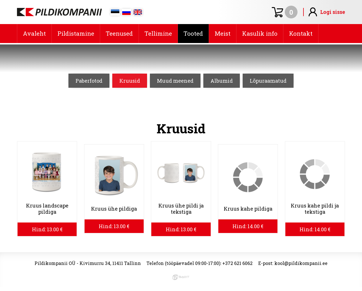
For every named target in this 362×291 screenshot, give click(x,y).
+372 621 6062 (237, 263)
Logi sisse (332, 11)
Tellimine (158, 33)
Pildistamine (75, 33)
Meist (222, 33)
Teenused (119, 33)
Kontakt (301, 33)
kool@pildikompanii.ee (300, 263)
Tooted (193, 33)
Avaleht (34, 33)
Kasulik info (259, 33)
